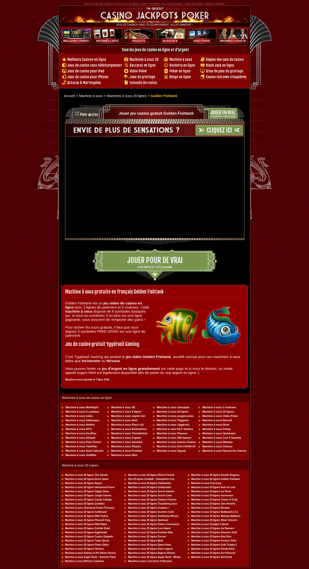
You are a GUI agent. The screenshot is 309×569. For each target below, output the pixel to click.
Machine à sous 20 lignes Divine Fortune (151, 475)
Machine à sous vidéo (79, 415)
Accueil (69, 96)
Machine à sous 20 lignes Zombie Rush (87, 528)
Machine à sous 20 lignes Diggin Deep (87, 491)
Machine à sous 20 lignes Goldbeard (86, 512)
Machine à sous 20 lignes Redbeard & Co (214, 512)
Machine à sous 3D (123, 407)
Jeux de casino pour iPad (85, 71)
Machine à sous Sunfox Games (176, 442)
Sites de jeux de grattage (224, 71)
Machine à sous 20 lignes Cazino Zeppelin (89, 536)
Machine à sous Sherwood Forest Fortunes (89, 507)
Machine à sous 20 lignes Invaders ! (148, 507)
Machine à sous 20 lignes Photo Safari (87, 544)
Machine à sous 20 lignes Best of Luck (213, 487)
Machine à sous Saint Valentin (85, 450)
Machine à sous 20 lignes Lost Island (149, 528)
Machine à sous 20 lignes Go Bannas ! (213, 528)
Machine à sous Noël (124, 420)
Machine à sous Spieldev (126, 442)
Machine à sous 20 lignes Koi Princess (213, 553)
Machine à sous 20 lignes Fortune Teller (214, 540)
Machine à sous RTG (79, 429)
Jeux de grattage (142, 77)
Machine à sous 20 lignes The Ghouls (86, 475)
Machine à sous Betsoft (217, 420)
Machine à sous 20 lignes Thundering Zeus (152, 503)
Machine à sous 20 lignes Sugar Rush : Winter (154, 557)
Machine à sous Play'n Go (127, 424)
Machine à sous (180, 59)
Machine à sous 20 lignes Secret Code (150, 495)
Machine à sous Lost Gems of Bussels (150, 561)
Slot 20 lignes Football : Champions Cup (151, 479)
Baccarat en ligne (142, 65)
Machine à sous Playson (172, 433)
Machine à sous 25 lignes (218, 411)
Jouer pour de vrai (155, 260)
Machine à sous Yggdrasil (173, 424)
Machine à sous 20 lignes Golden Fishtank (215, 479)
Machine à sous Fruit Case (206, 483)
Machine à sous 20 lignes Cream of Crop (214, 499)
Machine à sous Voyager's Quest (210, 524)
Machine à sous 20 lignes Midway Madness (216, 516)
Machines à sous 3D (144, 59)
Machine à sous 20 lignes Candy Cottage (88, 499)
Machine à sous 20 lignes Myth (145, 540)
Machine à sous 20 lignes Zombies (85, 503)
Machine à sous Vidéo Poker (220, 415)
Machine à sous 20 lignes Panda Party (213, 549)
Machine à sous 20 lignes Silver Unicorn (214, 520)
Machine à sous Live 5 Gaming (221, 437)
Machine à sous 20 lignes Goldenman (149, 487)
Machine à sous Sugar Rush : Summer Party (90, 557)
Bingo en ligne (180, 77)
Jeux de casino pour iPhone (87, 77)
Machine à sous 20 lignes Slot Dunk (211, 557)
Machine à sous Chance (217, 446)
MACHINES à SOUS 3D (233, 41)
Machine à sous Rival (215, 424)
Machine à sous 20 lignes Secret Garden (151, 491)
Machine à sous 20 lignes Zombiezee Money (153, 516)
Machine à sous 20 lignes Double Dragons (215, 475)
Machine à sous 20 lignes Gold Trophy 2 (214, 544)
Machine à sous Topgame (173, 420)
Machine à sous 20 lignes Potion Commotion (153, 524)
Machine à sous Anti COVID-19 (176, 446)
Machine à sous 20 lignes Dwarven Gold (214, 532)
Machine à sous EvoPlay (81, 433)
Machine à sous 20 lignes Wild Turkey (86, 516)
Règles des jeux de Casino (225, 59)
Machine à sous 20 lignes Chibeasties (149, 483)
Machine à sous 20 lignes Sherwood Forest (90, 487)
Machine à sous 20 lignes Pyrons (147, 536)
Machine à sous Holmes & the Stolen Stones (90, 553)
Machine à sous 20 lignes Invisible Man (150, 532)
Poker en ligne (179, 71)
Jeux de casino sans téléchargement (94, 65)
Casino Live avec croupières (226, 77)
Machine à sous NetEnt (80, 424)
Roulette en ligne (182, 65)
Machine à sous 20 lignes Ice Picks (211, 491)
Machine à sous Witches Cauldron (84, 561)
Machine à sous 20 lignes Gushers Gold (151, 512)
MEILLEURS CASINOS (76, 41)
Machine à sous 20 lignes (173, 411)
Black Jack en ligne (220, 65)
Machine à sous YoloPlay (81, 446)
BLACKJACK (170, 41)
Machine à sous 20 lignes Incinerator (212, 495)
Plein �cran (89, 114)
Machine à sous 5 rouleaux (82, 411)
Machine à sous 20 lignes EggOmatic (86, 532)
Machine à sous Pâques (126, 446)
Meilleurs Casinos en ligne (86, 59)
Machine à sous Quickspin (219, 433)
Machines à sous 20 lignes (127, 96)
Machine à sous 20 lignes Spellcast (148, 520)
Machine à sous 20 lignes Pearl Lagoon (150, 549)
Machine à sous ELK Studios (175, 429)
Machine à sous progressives (175, 415)
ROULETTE (138, 41)
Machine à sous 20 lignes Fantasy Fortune (152, 499)
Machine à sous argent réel (128, 415)
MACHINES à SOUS (107, 41)
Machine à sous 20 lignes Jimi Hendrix (213, 503)
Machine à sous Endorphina (128, 429)
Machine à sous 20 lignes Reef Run (211, 536)
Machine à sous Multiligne (82, 407)
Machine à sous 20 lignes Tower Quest (87, 540)
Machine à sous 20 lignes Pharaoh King (88, 520)
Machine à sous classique (173, 407)
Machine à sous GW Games (174, 437)
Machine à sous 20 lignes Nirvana (210, 507)
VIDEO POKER (201, 41)
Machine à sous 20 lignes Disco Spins (87, 479)
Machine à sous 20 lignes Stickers (84, 549)
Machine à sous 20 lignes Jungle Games (88, 495)
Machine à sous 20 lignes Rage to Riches (151, 553)
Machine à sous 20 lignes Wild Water (86, 524)
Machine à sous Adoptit (80, 437)
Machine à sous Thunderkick (129, 433)
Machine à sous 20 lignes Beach (83, 483)
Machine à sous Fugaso (126, 437)
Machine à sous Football (126, 450)
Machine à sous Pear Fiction (83, 442)
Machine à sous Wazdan (217, 442)
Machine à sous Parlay (216, 429)
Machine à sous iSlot (124, 455)
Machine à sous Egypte (171, 450)
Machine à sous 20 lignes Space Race (149, 544)
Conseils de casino (143, 82)
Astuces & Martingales (84, 82)
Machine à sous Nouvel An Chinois (224, 450)
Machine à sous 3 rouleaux (219, 407)
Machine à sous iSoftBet (81, 455)
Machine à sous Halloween (82, 420)
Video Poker (138, 71)
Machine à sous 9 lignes (126, 411)
